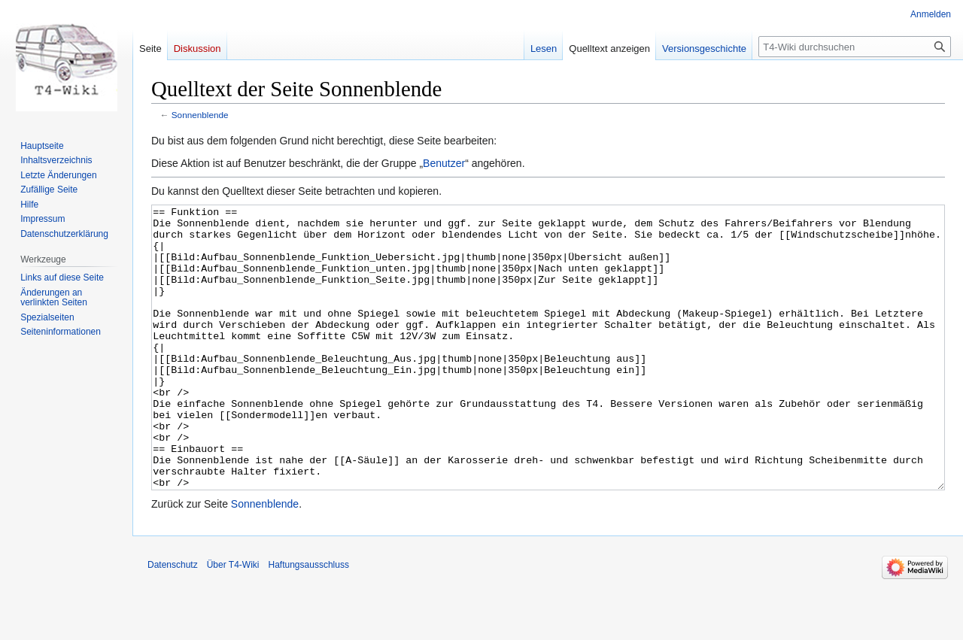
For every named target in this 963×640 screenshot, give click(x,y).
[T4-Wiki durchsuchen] (854, 46)
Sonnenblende (200, 115)
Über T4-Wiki (233, 621)
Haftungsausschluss (309, 621)
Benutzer (444, 163)
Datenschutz (172, 621)
